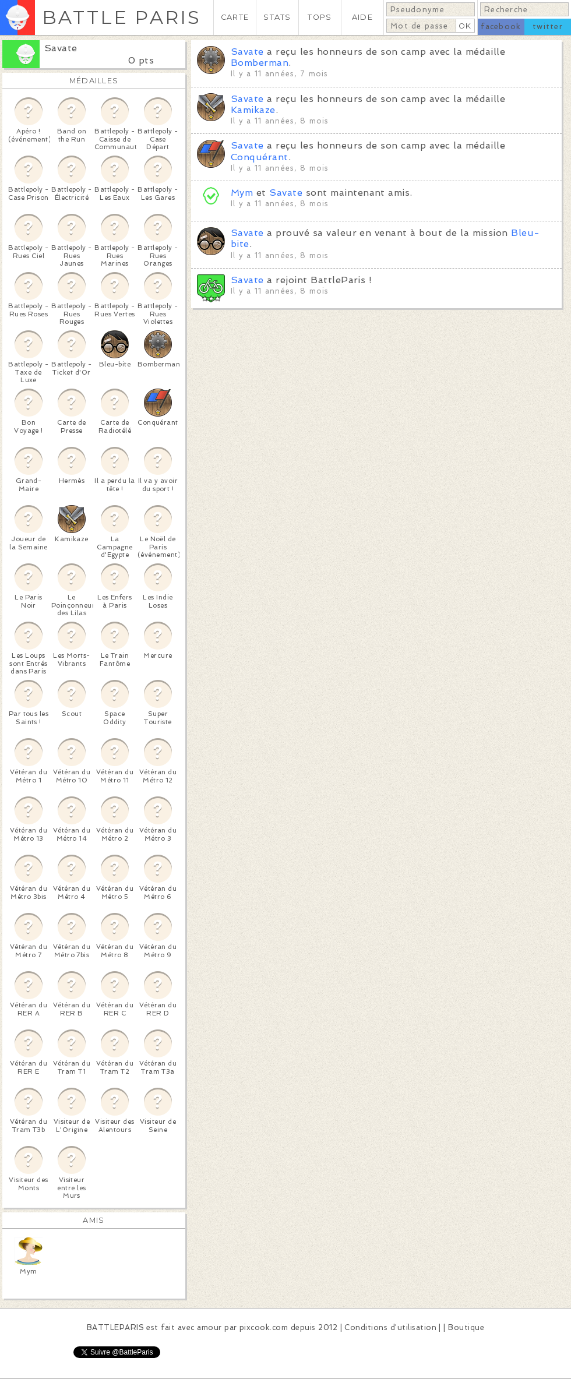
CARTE (235, 17)
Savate (60, 48)
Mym (242, 192)
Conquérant (259, 157)
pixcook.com (263, 1327)
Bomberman (259, 62)
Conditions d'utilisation (390, 1327)
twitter (548, 26)
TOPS (320, 17)
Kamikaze (253, 109)
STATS (277, 17)
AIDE (362, 17)
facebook (501, 26)
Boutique (466, 1327)
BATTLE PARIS (121, 17)
